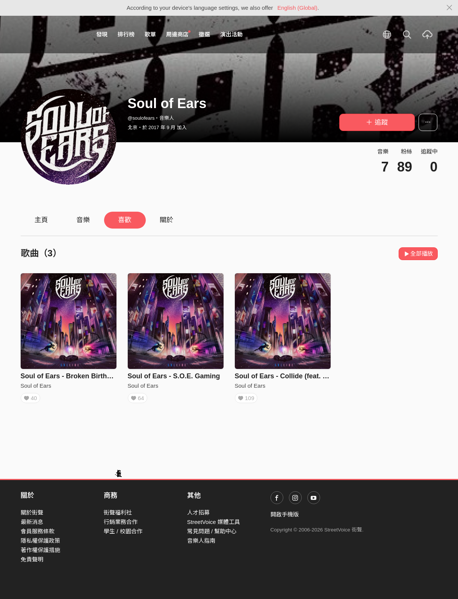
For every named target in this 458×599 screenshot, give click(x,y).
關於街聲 (32, 512)
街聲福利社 (118, 512)
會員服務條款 (37, 531)
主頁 (41, 220)
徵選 (204, 34)
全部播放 (418, 253)
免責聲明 (32, 559)
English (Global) (297, 8)
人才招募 (198, 512)
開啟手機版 (285, 514)
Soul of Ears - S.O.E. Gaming (174, 376)
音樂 (83, 220)
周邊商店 (178, 34)
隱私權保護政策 (40, 540)
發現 (101, 34)
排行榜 (126, 34)
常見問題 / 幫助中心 (212, 531)
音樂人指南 (201, 540)
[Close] (449, 7)
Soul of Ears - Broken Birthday (70, 376)
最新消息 (32, 522)
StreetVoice (52, 34)
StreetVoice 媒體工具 (213, 522)
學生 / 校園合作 (123, 531)
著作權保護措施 (40, 550)
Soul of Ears (36, 385)
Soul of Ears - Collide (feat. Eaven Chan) (299, 376)
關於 (166, 220)
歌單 (150, 34)
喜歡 (125, 220)
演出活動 (231, 34)
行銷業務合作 (121, 522)
